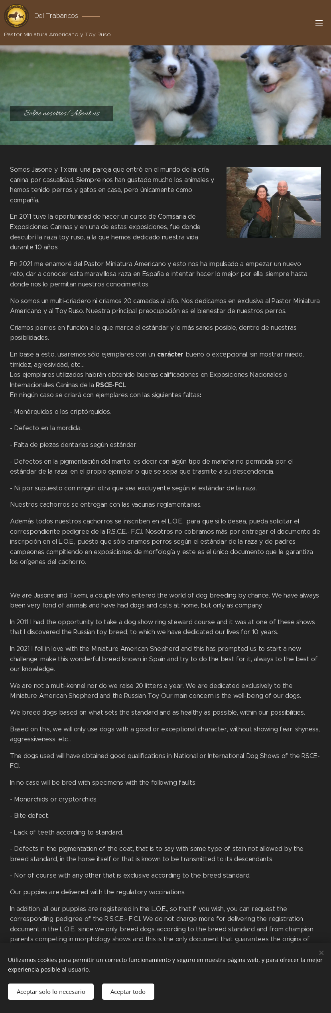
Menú (319, 23)
